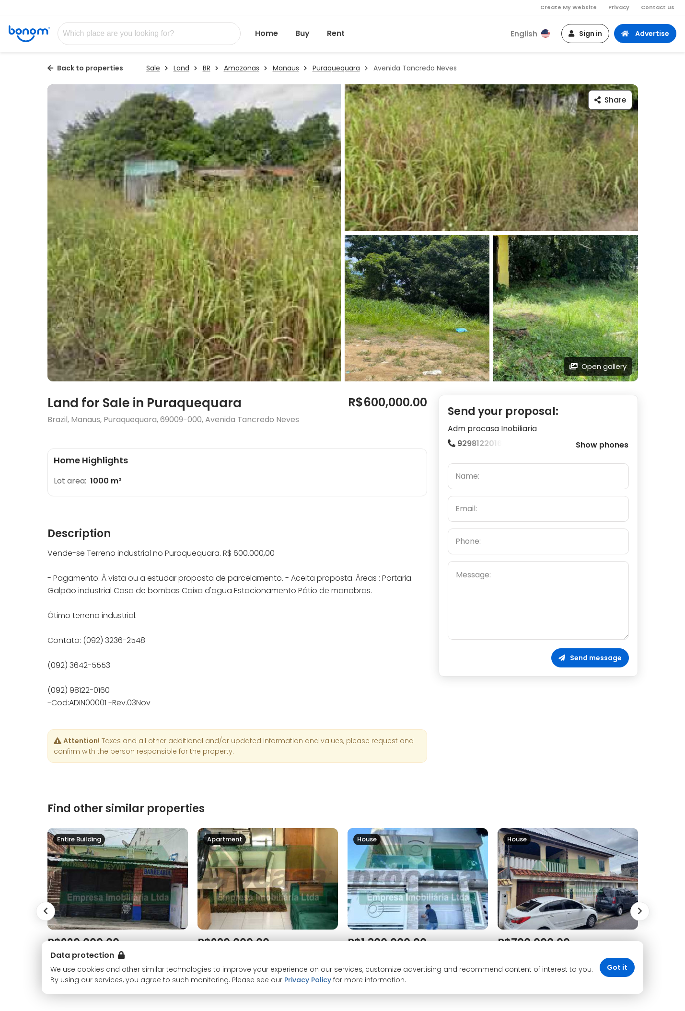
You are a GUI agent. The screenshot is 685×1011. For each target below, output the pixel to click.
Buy (302, 33)
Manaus (286, 68)
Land (181, 68)
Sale (153, 68)
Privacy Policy (307, 980)
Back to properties (85, 68)
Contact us (657, 7)
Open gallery (598, 366)
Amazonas (241, 68)
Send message (590, 658)
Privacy (618, 7)
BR (206, 68)
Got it (617, 967)
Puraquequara (336, 68)
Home (266, 33)
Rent (336, 33)
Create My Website (568, 7)
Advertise (645, 33)
